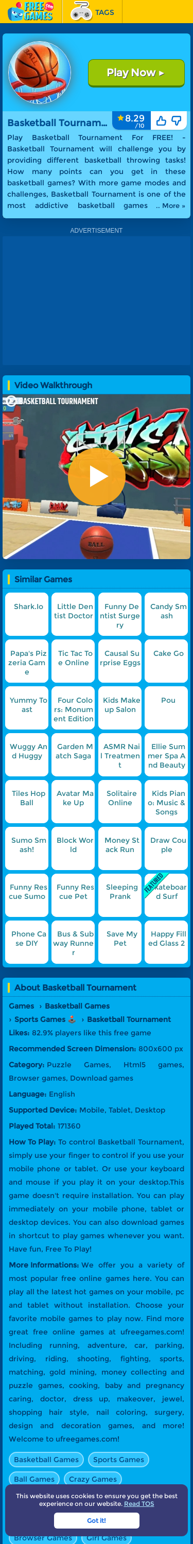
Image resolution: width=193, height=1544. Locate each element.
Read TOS (139, 1503)
